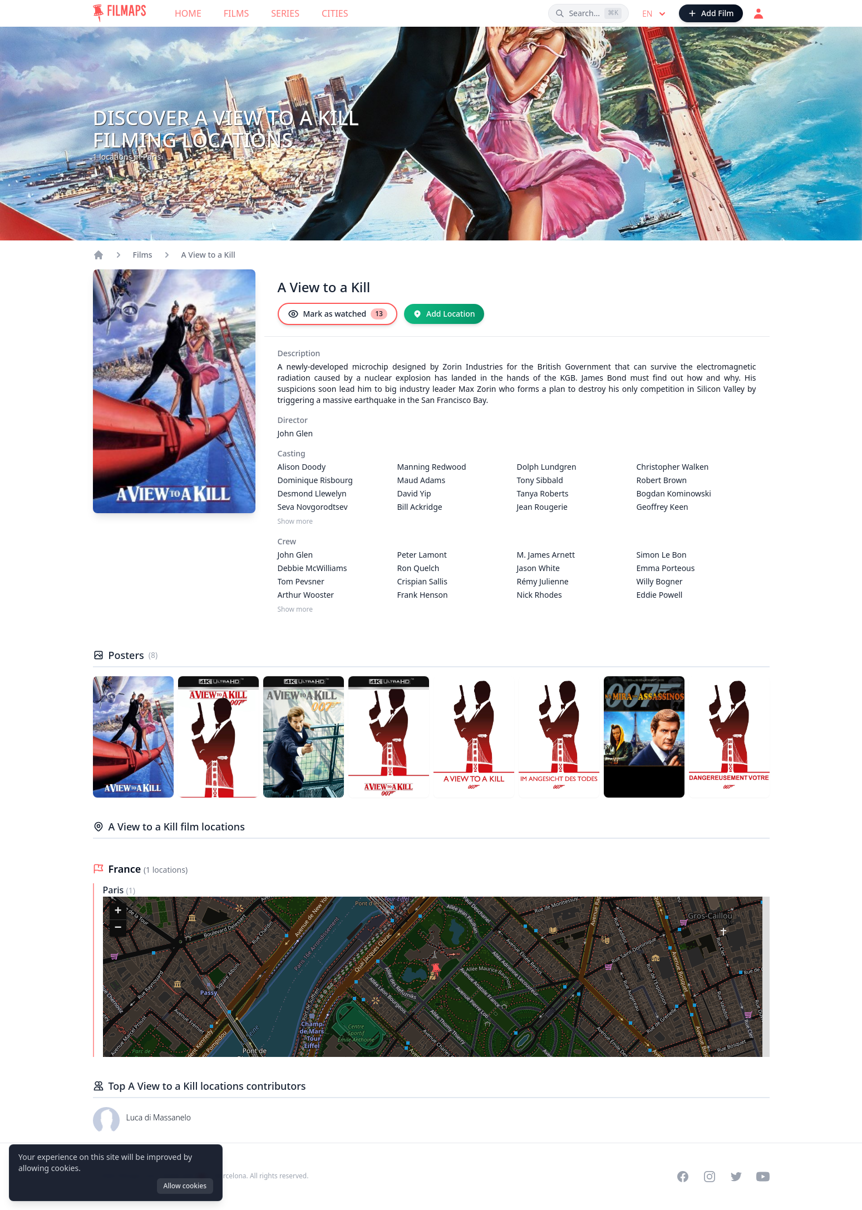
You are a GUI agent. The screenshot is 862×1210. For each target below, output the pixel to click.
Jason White (538, 568)
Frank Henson (422, 594)
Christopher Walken (673, 466)
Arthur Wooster (306, 594)
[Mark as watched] (337, 314)
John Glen (295, 433)
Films (236, 13)
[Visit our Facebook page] (682, 1176)
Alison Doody (302, 466)
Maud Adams (421, 480)
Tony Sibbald (540, 480)
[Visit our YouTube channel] (763, 1176)
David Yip (414, 493)
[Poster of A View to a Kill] (133, 737)
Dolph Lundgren (547, 466)
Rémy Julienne (543, 581)
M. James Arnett (546, 554)
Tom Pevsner (301, 581)
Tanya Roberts (543, 493)
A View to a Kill (208, 254)
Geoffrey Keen (662, 506)
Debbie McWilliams (312, 568)
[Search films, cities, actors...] (588, 13)
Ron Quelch (418, 568)
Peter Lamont (422, 554)
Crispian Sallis (422, 581)
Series (285, 13)
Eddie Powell (660, 594)
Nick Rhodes (539, 594)
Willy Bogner (660, 581)
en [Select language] (655, 13)
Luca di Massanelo (158, 1117)
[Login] (758, 13)
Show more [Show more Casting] (295, 521)
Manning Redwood (431, 466)
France (126, 868)
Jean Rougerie (542, 506)
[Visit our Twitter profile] (736, 1176)
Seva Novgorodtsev (313, 506)
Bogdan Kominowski (674, 493)
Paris (114, 890)
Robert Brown (662, 480)
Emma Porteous (666, 568)
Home (188, 13)
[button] (436, 970)
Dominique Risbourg (315, 480)
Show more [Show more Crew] (295, 609)
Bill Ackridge (419, 506)
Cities (335, 13)
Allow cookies (185, 1186)
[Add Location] (444, 314)
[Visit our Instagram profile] (709, 1176)
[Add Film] (710, 13)
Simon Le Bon (662, 554)
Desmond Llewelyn (312, 493)
